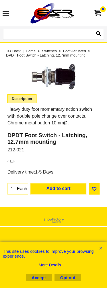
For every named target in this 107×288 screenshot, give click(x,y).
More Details (50, 265)
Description (22, 99)
